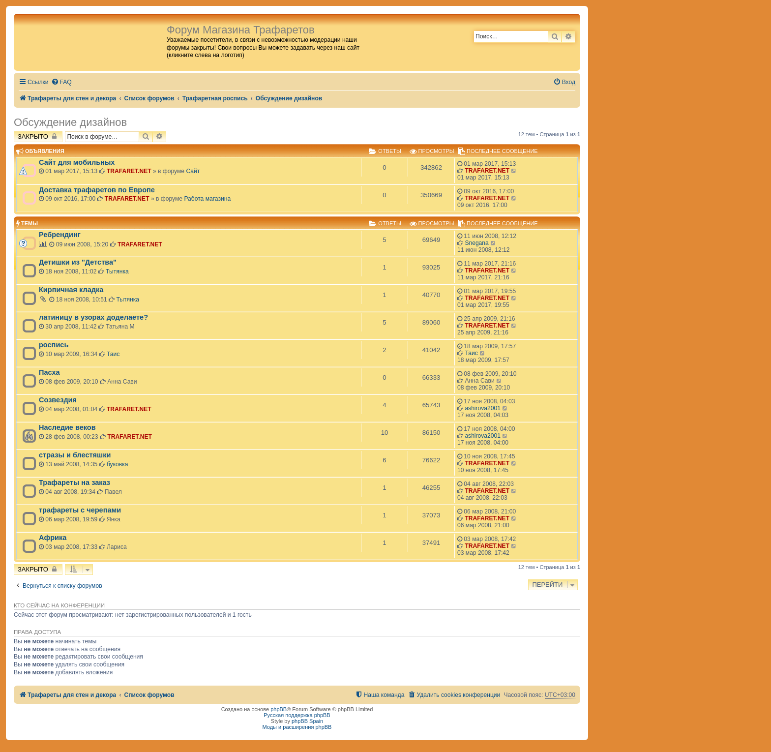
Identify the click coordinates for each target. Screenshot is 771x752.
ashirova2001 (483, 408)
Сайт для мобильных (77, 162)
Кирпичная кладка (71, 290)
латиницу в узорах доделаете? (93, 317)
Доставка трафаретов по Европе (97, 190)
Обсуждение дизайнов (70, 122)
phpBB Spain (307, 721)
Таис (113, 354)
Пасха (49, 372)
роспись (53, 345)
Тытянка (117, 271)
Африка (52, 537)
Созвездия (58, 400)
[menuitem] (61, 82)
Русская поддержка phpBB (297, 715)
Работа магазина (207, 198)
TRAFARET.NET (129, 171)
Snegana (476, 243)
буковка (117, 464)
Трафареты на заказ (74, 482)
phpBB (278, 709)
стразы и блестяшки (75, 455)
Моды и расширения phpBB (297, 727)
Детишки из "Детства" (78, 262)
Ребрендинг (60, 235)
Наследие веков (67, 427)
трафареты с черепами (80, 510)
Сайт (193, 171)
